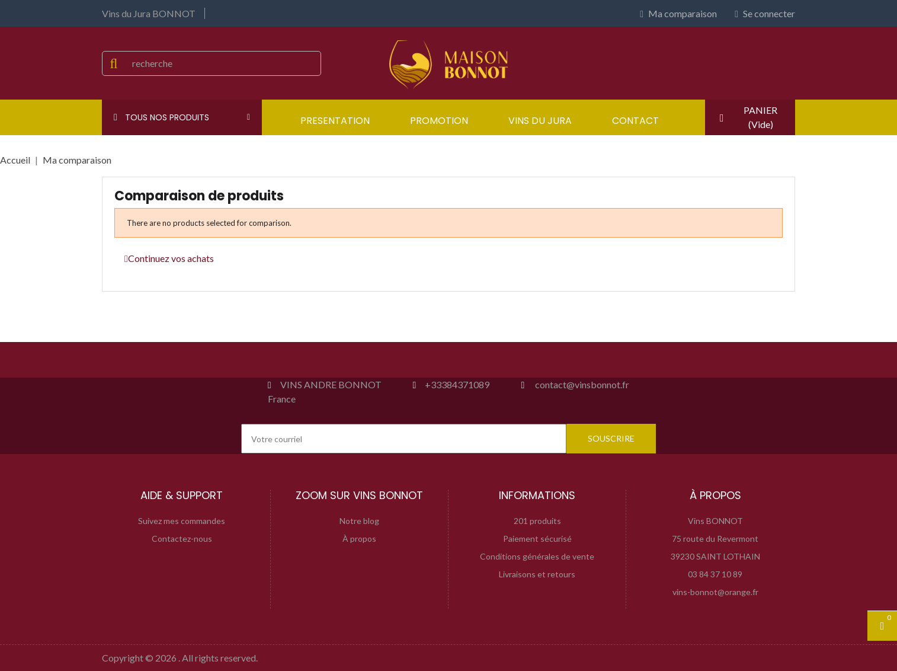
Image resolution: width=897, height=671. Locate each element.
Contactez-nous (182, 538)
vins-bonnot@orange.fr (715, 592)
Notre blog (359, 521)
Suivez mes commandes (181, 521)
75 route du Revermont (715, 538)
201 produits (537, 521)
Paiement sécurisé (537, 538)
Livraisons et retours (537, 574)
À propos (359, 538)
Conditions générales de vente (537, 556)
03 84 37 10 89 (715, 574)
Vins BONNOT (715, 521)
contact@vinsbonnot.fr (582, 384)
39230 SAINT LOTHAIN (715, 556)
